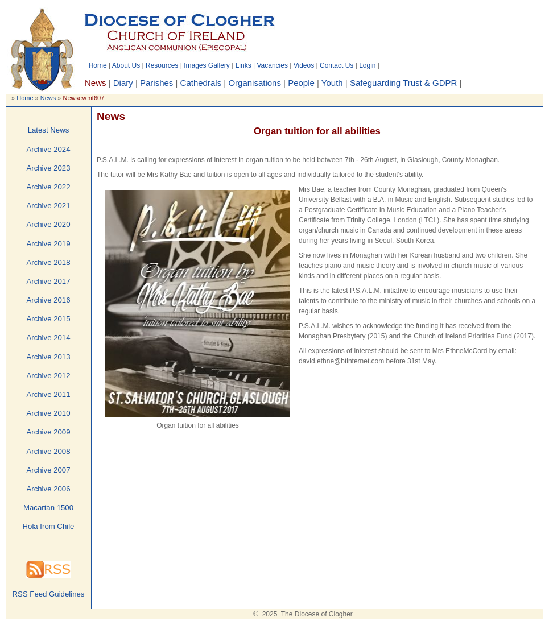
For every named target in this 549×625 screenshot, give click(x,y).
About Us (126, 65)
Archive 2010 (49, 413)
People (301, 83)
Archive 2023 (49, 168)
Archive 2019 (49, 243)
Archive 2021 (49, 205)
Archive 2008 (49, 451)
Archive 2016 (49, 300)
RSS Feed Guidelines (49, 594)
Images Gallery (207, 65)
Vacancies (272, 65)
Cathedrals (201, 83)
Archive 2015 (49, 318)
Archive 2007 (49, 470)
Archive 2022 (49, 187)
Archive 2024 (49, 149)
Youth (332, 83)
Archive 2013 (49, 357)
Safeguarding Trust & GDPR (403, 83)
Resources (162, 65)
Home (98, 65)
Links (243, 65)
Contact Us (336, 65)
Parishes (156, 83)
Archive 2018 (49, 262)
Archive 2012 (49, 375)
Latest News (48, 130)
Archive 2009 (49, 432)
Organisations (254, 83)
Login (367, 65)
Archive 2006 (49, 489)
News (48, 97)
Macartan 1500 (48, 507)
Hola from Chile (49, 526)
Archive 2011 (49, 394)
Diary (123, 83)
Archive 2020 (49, 224)
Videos (304, 65)
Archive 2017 (49, 281)
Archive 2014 (49, 337)
